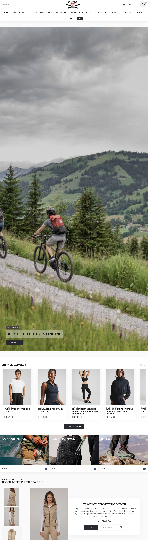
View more (74, 426)
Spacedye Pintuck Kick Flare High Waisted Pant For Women (85, 411)
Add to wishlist (112, 527)
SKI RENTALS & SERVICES (81, 12)
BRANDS (138, 12)
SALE (80, 18)
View (91, 527)
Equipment (60, 12)
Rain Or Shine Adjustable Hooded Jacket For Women (119, 411)
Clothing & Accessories (23, 12)
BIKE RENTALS (102, 12)
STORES (127, 12)
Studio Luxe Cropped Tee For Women (16, 410)
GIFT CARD (69, 18)
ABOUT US (116, 12)
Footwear (45, 12)
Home (6, 12)
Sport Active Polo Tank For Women (50, 410)
